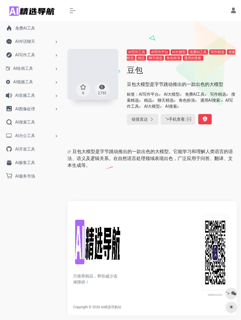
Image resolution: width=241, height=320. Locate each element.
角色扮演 (173, 58)
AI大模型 (179, 52)
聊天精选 (155, 58)
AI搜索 (171, 106)
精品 (141, 58)
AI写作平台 (159, 52)
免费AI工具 (198, 52)
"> (178, 119)
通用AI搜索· (193, 58)
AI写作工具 (136, 52)
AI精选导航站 (111, 307)
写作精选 (217, 52)
